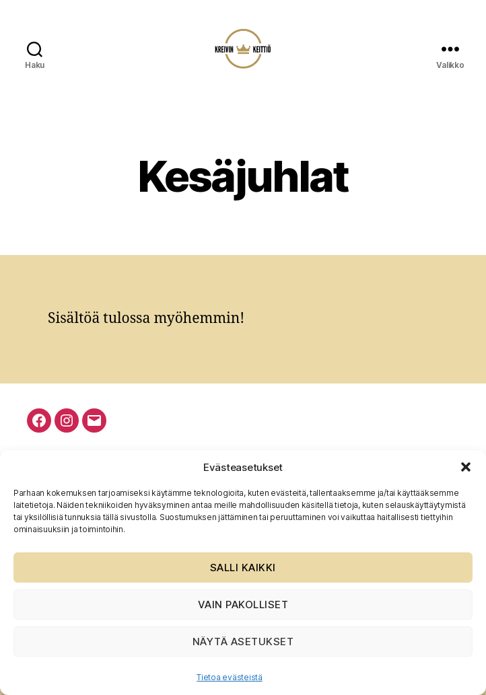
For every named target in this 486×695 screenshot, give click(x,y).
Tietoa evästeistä (229, 677)
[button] (466, 467)
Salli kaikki (243, 567)
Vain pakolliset (243, 604)
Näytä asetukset (243, 641)
